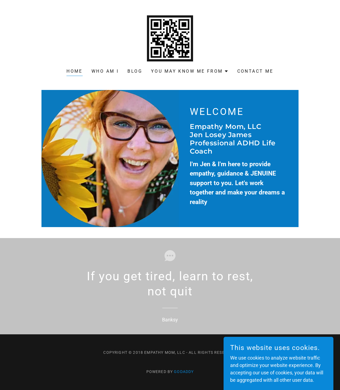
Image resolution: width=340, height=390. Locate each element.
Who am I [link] (105, 71)
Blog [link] (134, 71)
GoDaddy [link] (184, 371)
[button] (189, 71)
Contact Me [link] (255, 71)
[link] (170, 38)
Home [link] (74, 71)
